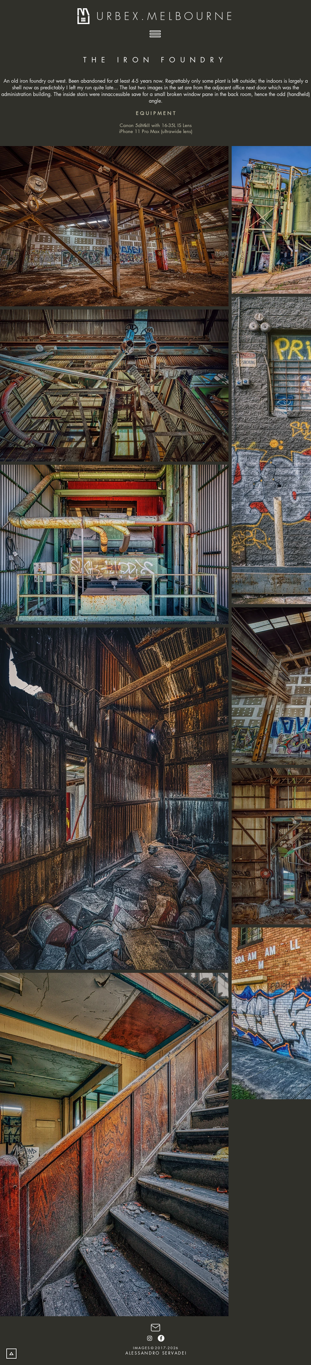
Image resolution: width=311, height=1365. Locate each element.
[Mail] (155, 1327)
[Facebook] (161, 1338)
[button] (155, 34)
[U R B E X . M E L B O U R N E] (164, 16)
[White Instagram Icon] (149, 1338)
